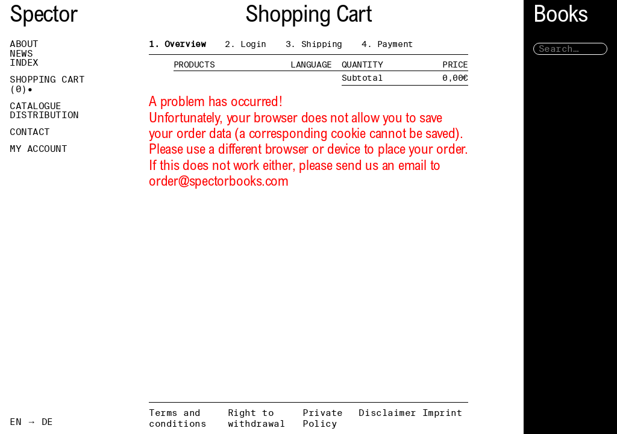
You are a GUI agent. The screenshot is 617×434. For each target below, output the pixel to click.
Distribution (44, 115)
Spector (43, 16)
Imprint (442, 412)
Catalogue (35, 106)
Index (24, 63)
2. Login (245, 44)
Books (560, 16)
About (24, 44)
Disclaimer (387, 412)
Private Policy (322, 418)
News (21, 53)
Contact (30, 132)
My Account (38, 149)
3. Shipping (314, 44)
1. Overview (177, 44)
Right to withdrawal (257, 418)
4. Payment (387, 44)
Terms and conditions (178, 418)
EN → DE (31, 422)
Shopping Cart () (47, 84)
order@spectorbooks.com (219, 182)
